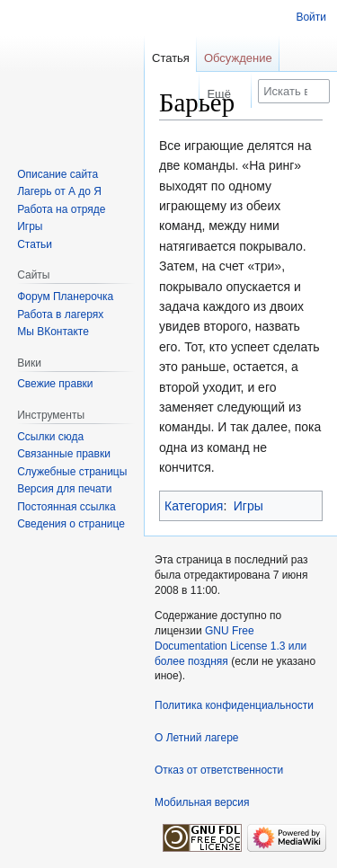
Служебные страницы (72, 471)
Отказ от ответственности (219, 770)
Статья (171, 58)
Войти (311, 17)
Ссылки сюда (50, 436)
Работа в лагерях (60, 314)
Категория (193, 506)
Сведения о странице (71, 524)
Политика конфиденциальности (234, 705)
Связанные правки (64, 453)
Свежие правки (55, 383)
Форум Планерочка (65, 296)
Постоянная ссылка (66, 506)
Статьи (34, 244)
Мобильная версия (202, 802)
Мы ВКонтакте (53, 331)
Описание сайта (57, 174)
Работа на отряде (61, 209)
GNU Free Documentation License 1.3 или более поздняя (230, 646)
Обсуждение (238, 58)
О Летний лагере (197, 737)
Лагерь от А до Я (59, 191)
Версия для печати (64, 489)
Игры (248, 506)
